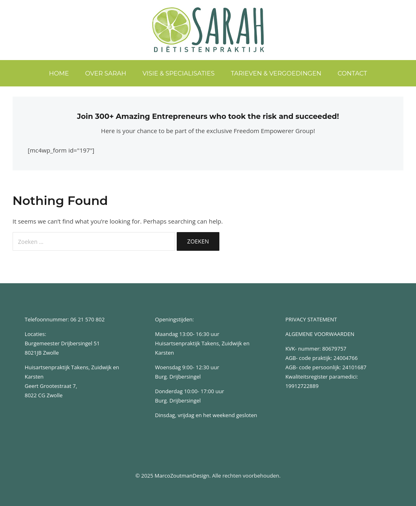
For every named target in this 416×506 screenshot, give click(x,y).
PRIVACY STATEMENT (311, 319)
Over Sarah (105, 73)
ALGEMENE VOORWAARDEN (319, 334)
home (59, 73)
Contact (352, 73)
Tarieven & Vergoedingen (276, 73)
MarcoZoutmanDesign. (183, 475)
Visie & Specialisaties (178, 73)
